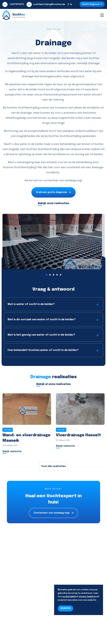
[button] (46, 274)
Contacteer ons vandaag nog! (53, 513)
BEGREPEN (65, 608)
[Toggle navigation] (101, 15)
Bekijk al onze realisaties (53, 384)
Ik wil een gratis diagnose (53, 192)
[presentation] (9, 242)
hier (50, 167)
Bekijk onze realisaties (53, 203)
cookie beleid (69, 597)
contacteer (50, 180)
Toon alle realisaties (53, 466)
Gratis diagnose (92, 4)
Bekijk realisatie (12, 451)
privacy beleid (86, 597)
